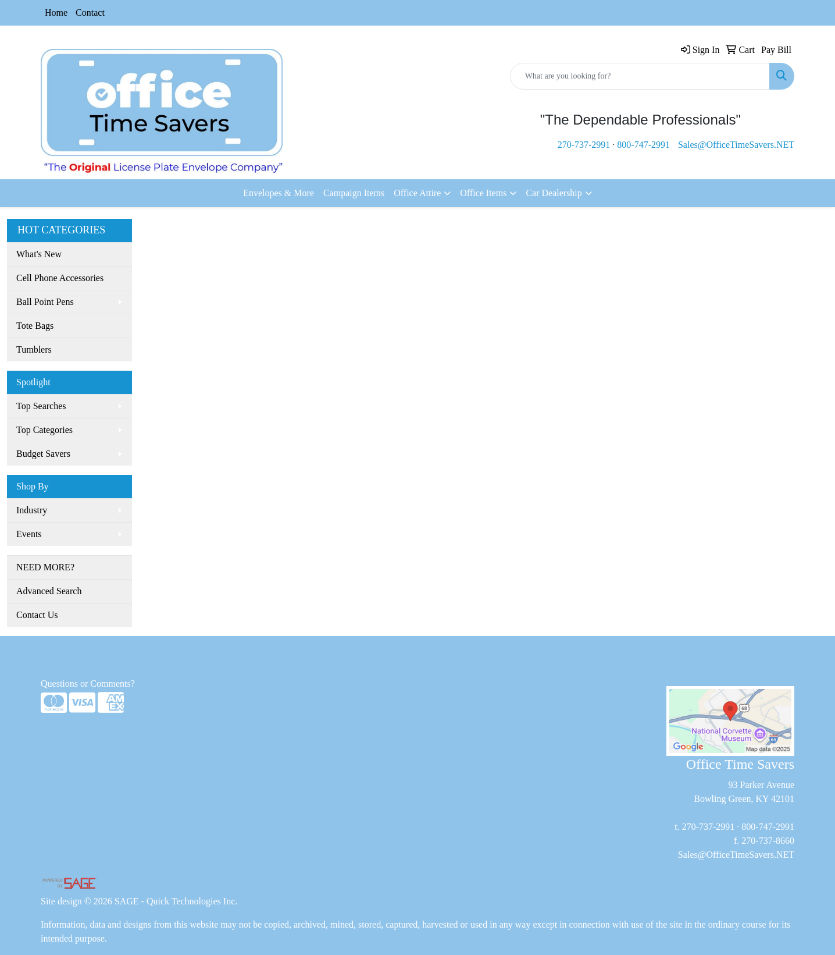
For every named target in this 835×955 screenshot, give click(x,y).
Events (29, 534)
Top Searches (41, 406)
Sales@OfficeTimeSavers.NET (736, 145)
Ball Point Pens (45, 302)
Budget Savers (43, 454)
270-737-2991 (584, 145)
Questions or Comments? (88, 683)
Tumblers (34, 349)
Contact (90, 12)
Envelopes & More (278, 193)
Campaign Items (353, 193)
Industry (31, 510)
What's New (39, 254)
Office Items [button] (483, 193)
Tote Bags (34, 326)
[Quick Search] (640, 76)
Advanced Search (48, 591)
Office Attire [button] (417, 193)
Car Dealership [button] (553, 193)
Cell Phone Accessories (60, 278)
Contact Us (37, 615)
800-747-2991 (643, 145)
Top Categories (44, 430)
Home (56, 12)
